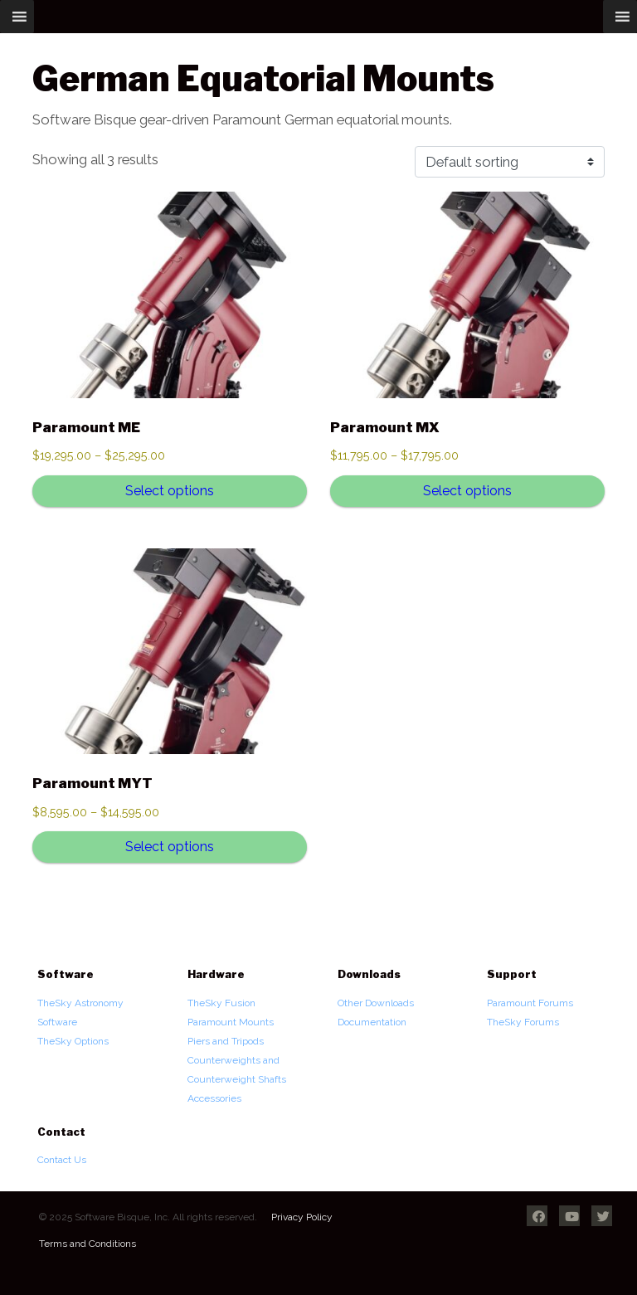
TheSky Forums (523, 1022)
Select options (169, 491)
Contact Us (61, 1160)
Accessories (214, 1098)
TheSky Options (73, 1041)
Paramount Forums (530, 1003)
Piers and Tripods (225, 1041)
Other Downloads (376, 1003)
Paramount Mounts (230, 1022)
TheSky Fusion (221, 1003)
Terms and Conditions (87, 1243)
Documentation (372, 1022)
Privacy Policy (302, 1217)
